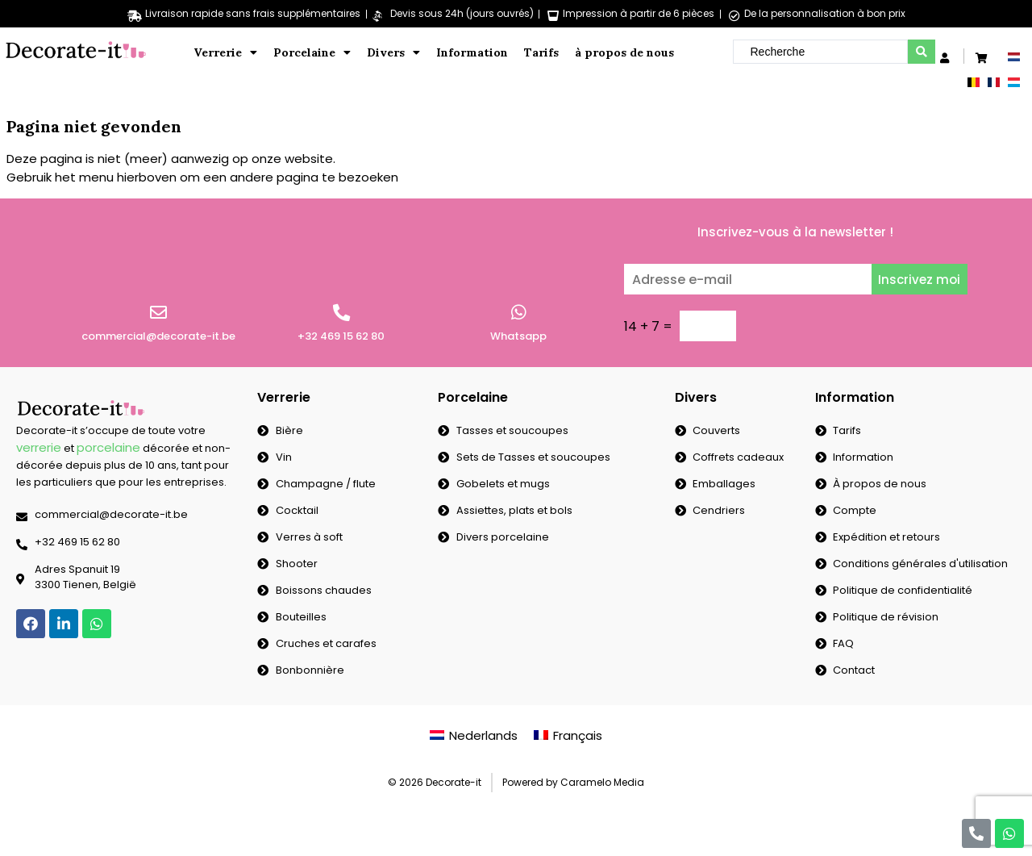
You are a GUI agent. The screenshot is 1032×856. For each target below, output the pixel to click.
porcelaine (108, 447)
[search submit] (921, 52)
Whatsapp (518, 336)
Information (472, 52)
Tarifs (541, 52)
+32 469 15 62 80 (341, 336)
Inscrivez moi (919, 279)
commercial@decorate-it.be (158, 336)
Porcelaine (312, 52)
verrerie (38, 447)
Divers (393, 52)
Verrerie (225, 52)
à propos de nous (624, 52)
